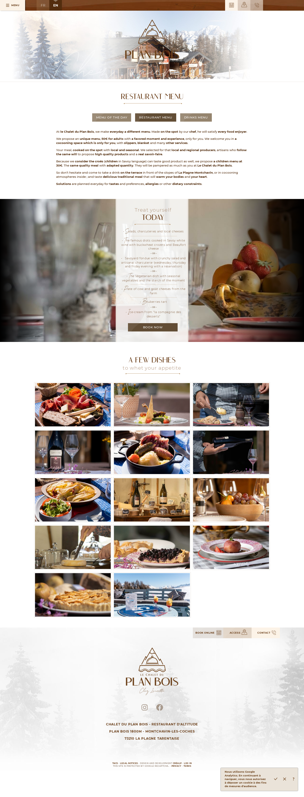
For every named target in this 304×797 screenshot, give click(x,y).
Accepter (275, 779)
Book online (231, 5)
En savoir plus (293, 779)
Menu (15, 5)
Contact (256, 5)
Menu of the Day (111, 117)
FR (43, 5)
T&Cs (115, 763)
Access (244, 4)
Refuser (284, 779)
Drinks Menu (196, 117)
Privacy (176, 766)
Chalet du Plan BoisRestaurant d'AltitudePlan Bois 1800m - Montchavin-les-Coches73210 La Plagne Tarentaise (152, 731)
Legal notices (129, 763)
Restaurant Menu (155, 117)
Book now (153, 327)
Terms (187, 766)
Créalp (177, 763)
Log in (188, 763)
